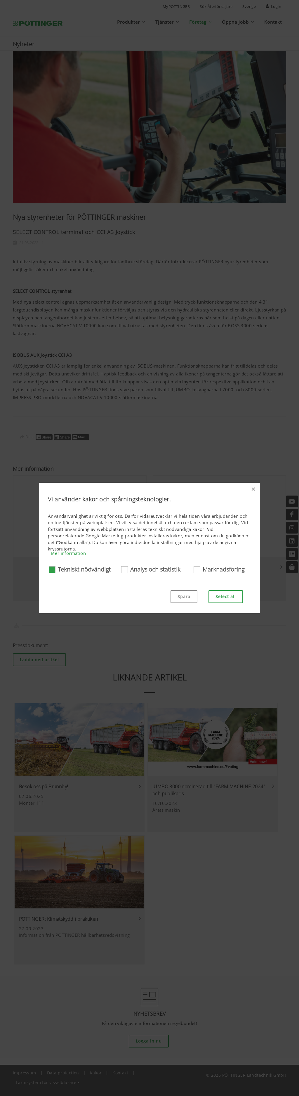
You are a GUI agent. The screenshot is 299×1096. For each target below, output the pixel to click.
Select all (225, 596)
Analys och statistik (155, 569)
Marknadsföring (223, 569)
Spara (184, 596)
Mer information (68, 553)
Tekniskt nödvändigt (84, 569)
